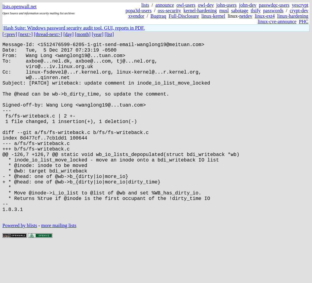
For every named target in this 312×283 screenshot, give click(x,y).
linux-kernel (213, 16)
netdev (245, 16)
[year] (97, 34)
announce (164, 5)
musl (224, 10)
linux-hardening (292, 16)
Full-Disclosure (183, 16)
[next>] (25, 34)
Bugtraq (158, 16)
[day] (68, 34)
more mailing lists (58, 264)
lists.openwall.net (19, 6)
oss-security (169, 10)
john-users (226, 5)
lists (145, 5)
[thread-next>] (48, 34)
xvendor (136, 16)
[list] (109, 34)
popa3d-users (138, 10)
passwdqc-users (274, 5)
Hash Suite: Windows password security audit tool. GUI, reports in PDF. (74, 28)
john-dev (248, 5)
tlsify (256, 10)
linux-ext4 (265, 16)
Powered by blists (19, 264)
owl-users (185, 5)
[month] (83, 34)
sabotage (239, 10)
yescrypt (300, 5)
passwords (273, 10)
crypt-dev (299, 10)
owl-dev (206, 5)
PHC (303, 21)
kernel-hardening (200, 10)
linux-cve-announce (277, 21)
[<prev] (9, 34)
